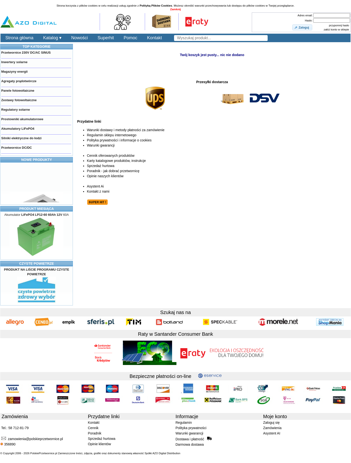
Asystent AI (271, 433)
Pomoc (130, 37)
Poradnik (94, 433)
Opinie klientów (99, 444)
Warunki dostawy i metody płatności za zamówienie (126, 130)
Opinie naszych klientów (105, 176)
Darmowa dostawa (190, 444)
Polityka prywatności (191, 428)
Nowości (79, 37)
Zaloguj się (271, 422)
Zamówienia (272, 428)
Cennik (93, 428)
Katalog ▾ (52, 37)
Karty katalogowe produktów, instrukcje (116, 161)
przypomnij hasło (339, 25)
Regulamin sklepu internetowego (111, 135)
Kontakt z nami (98, 191)
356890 (8, 444)
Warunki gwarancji (101, 145)
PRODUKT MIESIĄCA (36, 209)
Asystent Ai (95, 186)
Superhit (106, 37)
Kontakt (154, 37)
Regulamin (184, 422)
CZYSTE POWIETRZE (36, 264)
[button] (302, 27)
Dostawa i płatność (194, 439)
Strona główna (19, 37)
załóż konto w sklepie (336, 29)
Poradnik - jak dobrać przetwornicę (113, 171)
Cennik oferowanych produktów (110, 156)
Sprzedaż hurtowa (100, 166)
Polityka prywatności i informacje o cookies (119, 140)
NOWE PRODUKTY (36, 160)
